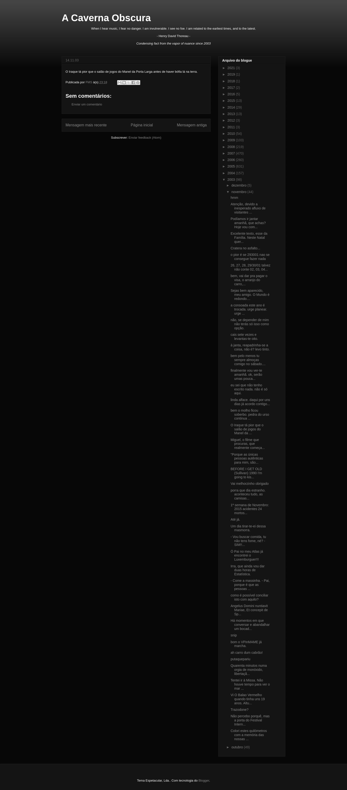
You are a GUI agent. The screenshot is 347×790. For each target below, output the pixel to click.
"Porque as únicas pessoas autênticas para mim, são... (247, 459)
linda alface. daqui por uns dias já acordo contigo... (250, 402)
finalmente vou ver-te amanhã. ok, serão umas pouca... (246, 375)
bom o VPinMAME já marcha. (246, 644)
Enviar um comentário (87, 104)
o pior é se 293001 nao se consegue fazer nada (250, 257)
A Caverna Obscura (106, 18)
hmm (234, 198)
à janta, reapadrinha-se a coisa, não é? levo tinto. (250, 347)
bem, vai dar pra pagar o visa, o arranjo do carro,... (249, 280)
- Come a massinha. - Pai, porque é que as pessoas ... (250, 585)
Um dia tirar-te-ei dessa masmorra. (248, 528)
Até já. (235, 519)
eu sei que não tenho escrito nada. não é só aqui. (249, 389)
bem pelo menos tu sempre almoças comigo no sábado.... (248, 360)
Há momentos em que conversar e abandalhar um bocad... (250, 625)
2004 (231, 173)
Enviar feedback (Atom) (145, 137)
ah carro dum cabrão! (247, 652)
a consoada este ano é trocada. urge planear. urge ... (249, 309)
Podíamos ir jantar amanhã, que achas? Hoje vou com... (248, 223)
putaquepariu (240, 659)
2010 (231, 134)
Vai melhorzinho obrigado (250, 484)
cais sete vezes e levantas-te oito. (244, 337)
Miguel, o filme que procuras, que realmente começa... (248, 444)
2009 (231, 140)
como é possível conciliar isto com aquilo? (249, 597)
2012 (231, 120)
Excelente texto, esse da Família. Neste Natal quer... (249, 238)
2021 (231, 68)
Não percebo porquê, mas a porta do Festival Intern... (250, 720)
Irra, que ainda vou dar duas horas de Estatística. (248, 570)
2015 (231, 101)
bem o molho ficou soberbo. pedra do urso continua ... (250, 414)
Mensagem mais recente (86, 125)
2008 (231, 147)
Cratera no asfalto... (245, 248)
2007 (231, 153)
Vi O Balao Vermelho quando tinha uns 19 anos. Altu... (248, 699)
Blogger (204, 780)
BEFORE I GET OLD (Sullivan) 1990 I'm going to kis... (246, 473)
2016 (231, 94)
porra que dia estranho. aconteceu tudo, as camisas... (248, 494)
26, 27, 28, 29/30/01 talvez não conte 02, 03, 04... (250, 267)
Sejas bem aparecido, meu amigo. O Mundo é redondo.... (250, 295)
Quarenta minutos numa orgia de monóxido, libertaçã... (249, 670)
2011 (231, 127)
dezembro (239, 185)
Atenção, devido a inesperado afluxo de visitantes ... (248, 208)
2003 (231, 179)
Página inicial (142, 125)
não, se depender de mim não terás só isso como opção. (250, 324)
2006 (231, 160)
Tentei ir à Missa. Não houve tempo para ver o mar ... (250, 684)
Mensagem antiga (192, 125)
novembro (239, 192)
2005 (231, 166)
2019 (231, 74)
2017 (231, 88)
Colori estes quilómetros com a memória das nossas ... (249, 735)
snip (234, 635)
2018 (231, 81)
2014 (231, 107)
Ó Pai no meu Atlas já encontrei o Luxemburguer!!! (247, 556)
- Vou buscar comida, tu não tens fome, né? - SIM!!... (248, 541)
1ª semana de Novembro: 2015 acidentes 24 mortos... (250, 509)
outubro (237, 747)
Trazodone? (239, 710)
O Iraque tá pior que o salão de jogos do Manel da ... (247, 429)
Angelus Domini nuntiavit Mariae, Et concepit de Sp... (249, 610)
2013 (231, 114)
